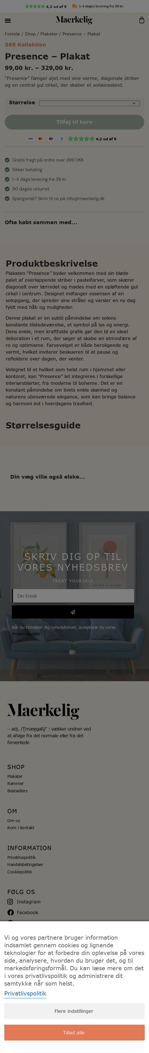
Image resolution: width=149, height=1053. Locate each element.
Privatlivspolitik (25, 993)
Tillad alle (74, 1032)
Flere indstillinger (74, 1011)
